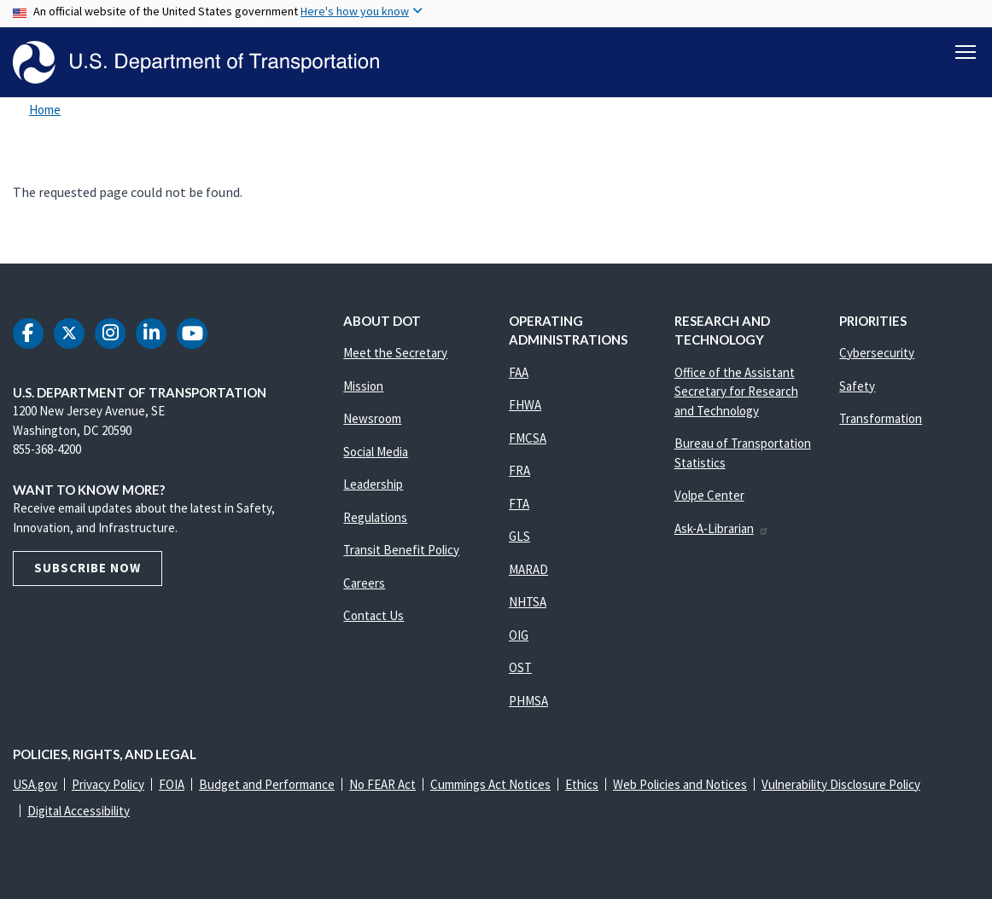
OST (520, 667)
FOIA (171, 784)
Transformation (880, 418)
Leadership (373, 484)
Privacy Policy (108, 784)
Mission (363, 386)
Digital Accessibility (78, 811)
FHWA (525, 405)
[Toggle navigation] (965, 52)
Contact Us (373, 615)
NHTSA (527, 602)
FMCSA (527, 438)
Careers (364, 583)
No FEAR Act (382, 784)
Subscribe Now (87, 568)
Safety (857, 386)
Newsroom (372, 418)
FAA (518, 372)
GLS (519, 536)
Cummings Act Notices (490, 784)
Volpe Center (709, 495)
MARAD (528, 569)
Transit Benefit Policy (401, 550)
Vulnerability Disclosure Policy (841, 784)
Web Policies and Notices (680, 784)
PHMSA (528, 701)
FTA (519, 504)
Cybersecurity (876, 353)
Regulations (375, 517)
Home (45, 110)
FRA (519, 470)
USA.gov (35, 784)
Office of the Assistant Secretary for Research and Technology (736, 391)
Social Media (375, 452)
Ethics (581, 784)
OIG (518, 635)
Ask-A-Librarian (721, 528)
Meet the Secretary (395, 353)
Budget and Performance (267, 784)
